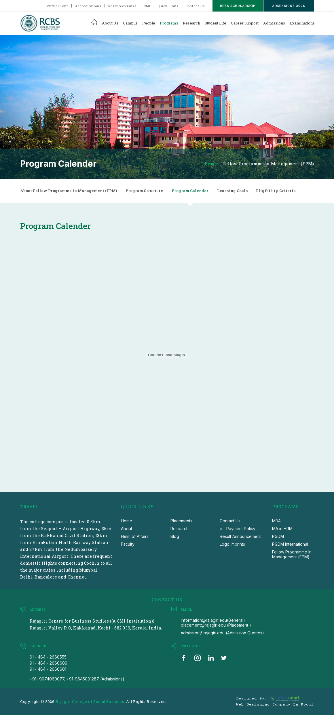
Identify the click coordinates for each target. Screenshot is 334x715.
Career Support (245, 23)
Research (191, 23)
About (126, 528)
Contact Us (195, 5)
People (148, 23)
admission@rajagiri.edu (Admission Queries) (222, 632)
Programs (169, 23)
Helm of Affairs (135, 536)
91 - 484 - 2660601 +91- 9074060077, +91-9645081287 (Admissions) (77, 674)
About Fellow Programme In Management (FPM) (68, 190)
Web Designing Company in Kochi (275, 705)
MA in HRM (282, 528)
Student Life (215, 23)
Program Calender (190, 190)
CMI (147, 5)
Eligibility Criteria (276, 190)
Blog (174, 536)
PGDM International (290, 544)
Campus (130, 23)
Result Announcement (240, 536)
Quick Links (167, 5)
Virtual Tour (57, 5)
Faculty (127, 544)
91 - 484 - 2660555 (48, 657)
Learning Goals (232, 190)
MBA (276, 520)
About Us (110, 23)
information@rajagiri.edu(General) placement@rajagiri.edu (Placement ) (216, 622)
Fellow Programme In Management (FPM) (268, 164)
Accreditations (88, 5)
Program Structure (144, 190)
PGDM (278, 536)
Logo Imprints (232, 544)
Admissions (274, 23)
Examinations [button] (302, 23)
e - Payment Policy (237, 528)
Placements (181, 520)
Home (210, 164)
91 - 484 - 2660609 (48, 663)
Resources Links (122, 5)
